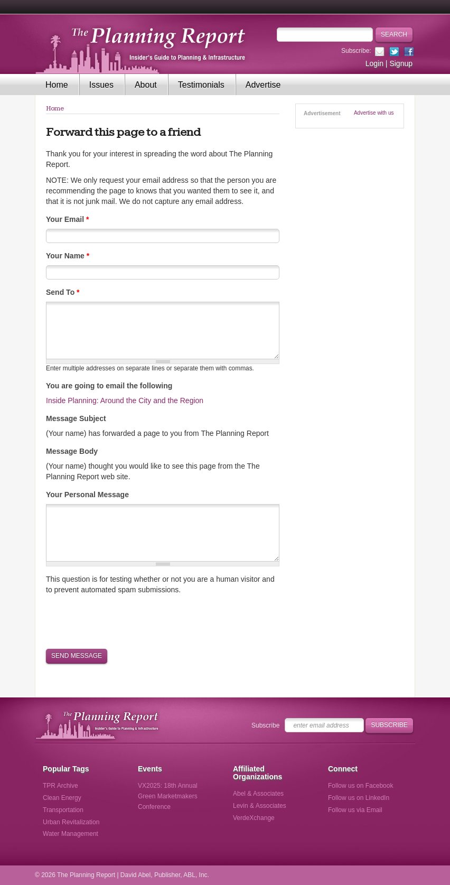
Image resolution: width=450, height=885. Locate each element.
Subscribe (265, 725)
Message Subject (76, 418)
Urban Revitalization (71, 822)
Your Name (67, 255)
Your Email (67, 219)
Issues (101, 84)
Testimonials (201, 84)
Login (374, 63)
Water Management (70, 833)
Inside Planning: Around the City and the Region (124, 400)
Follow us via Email (355, 810)
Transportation (63, 810)
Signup (400, 63)
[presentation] (126, 620)
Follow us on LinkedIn (358, 798)
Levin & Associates (259, 805)
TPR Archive (60, 785)
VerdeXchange (254, 818)
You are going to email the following (109, 385)
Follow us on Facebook (360, 785)
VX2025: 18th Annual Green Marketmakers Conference (168, 796)
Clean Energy (62, 798)
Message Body (72, 451)
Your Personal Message (87, 494)
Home (56, 84)
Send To (63, 292)
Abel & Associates (258, 793)
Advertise (263, 84)
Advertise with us (374, 113)
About (146, 84)
